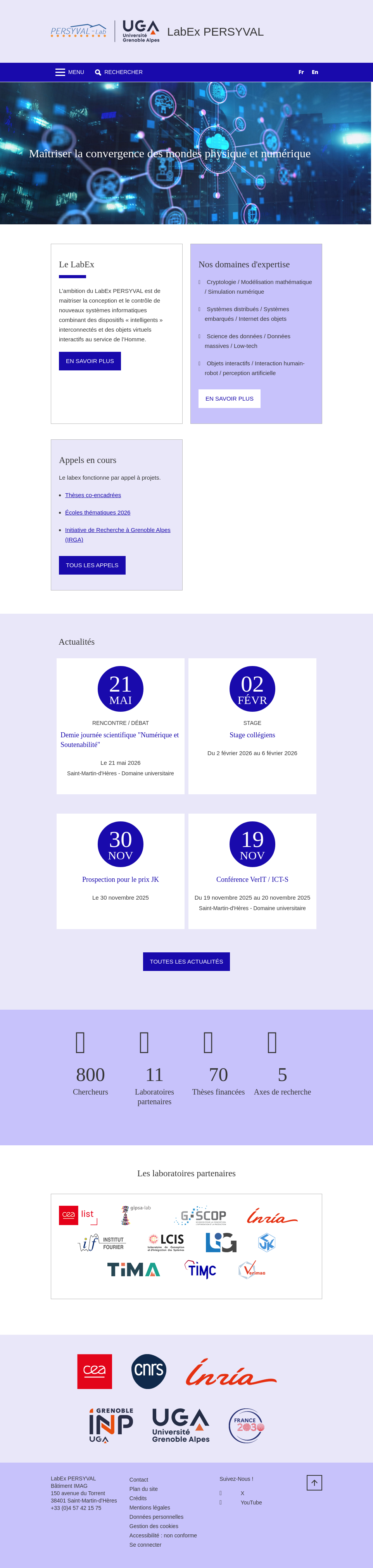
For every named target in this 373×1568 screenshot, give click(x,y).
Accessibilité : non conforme (163, 1535)
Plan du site (144, 1489)
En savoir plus (90, 361)
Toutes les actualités (186, 961)
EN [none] (315, 72)
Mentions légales (150, 1507)
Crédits (138, 1498)
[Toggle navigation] (70, 72)
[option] (315, 73)
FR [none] (301, 72)
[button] (119, 72)
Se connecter (146, 1545)
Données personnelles (156, 1517)
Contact (139, 1480)
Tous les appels (92, 565)
